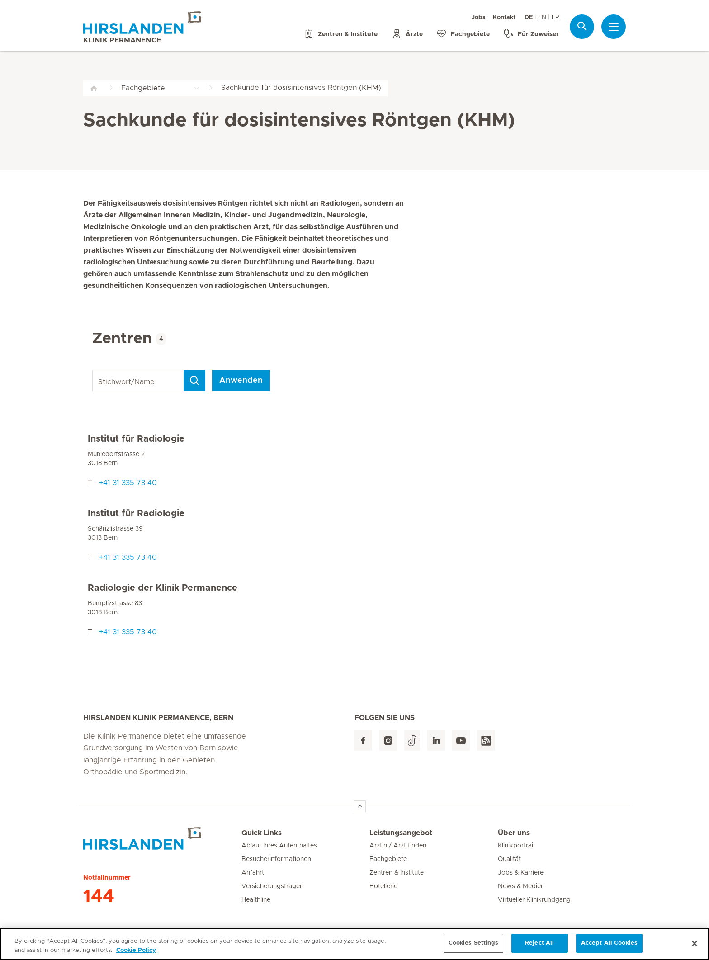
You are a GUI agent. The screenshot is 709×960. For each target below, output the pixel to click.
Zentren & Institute (396, 873)
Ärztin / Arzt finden (397, 845)
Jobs (479, 17)
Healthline (255, 900)
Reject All (539, 949)
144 (98, 897)
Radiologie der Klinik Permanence (162, 588)
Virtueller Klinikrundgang (534, 900)
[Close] (694, 949)
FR (555, 17)
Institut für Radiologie (136, 438)
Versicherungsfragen (272, 886)
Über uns (514, 833)
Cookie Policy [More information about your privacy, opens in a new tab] (136, 956)
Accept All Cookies (609, 949)
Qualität (509, 859)
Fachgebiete (388, 859)
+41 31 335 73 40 (128, 482)
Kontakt (504, 17)
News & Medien (521, 886)
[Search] (194, 380)
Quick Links (261, 833)
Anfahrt (252, 873)
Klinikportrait (516, 845)
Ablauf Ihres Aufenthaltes (279, 845)
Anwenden (241, 380)
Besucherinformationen (276, 859)
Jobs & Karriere (521, 873)
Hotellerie (383, 886)
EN (542, 17)
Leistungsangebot (400, 833)
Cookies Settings (473, 949)
